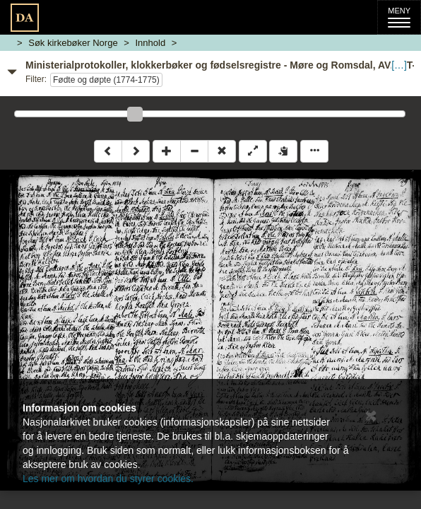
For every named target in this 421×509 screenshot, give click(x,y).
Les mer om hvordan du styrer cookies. (108, 478)
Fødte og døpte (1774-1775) (106, 80)
